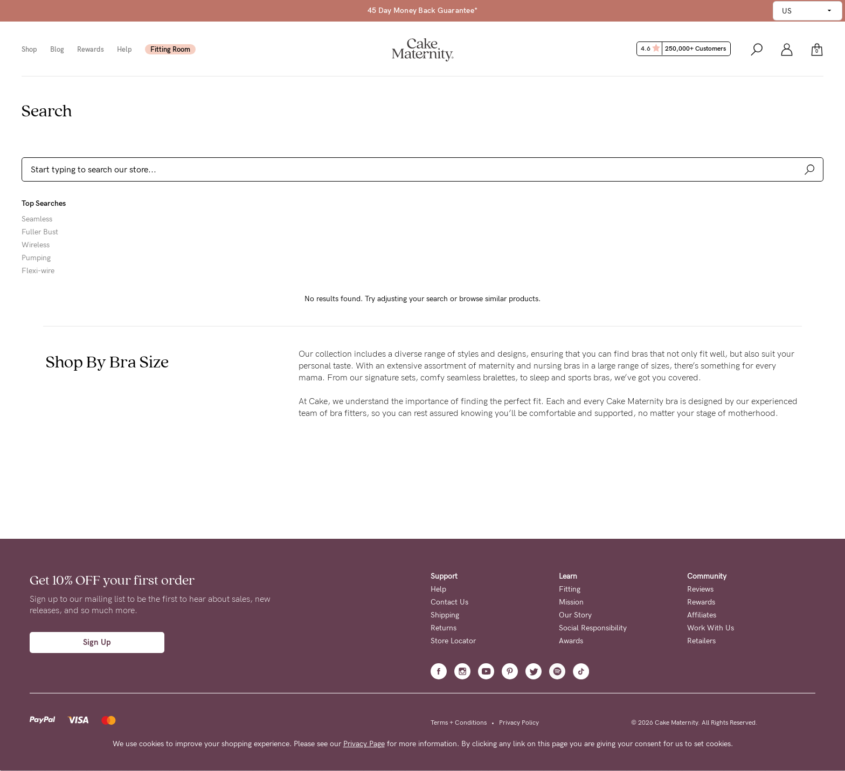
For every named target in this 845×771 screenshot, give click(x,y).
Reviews (700, 589)
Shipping (445, 615)
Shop (29, 49)
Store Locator (453, 640)
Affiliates (701, 615)
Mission (571, 602)
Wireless (36, 245)
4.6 (685, 48)
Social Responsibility (593, 628)
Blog (57, 49)
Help (124, 49)
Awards (571, 640)
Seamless (37, 219)
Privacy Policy (519, 722)
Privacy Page (364, 743)
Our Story (575, 615)
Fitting (569, 589)
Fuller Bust (40, 232)
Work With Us (710, 628)
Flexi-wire (38, 271)
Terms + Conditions (459, 722)
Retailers (701, 640)
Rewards (90, 49)
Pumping (36, 258)
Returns (443, 628)
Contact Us (449, 602)
